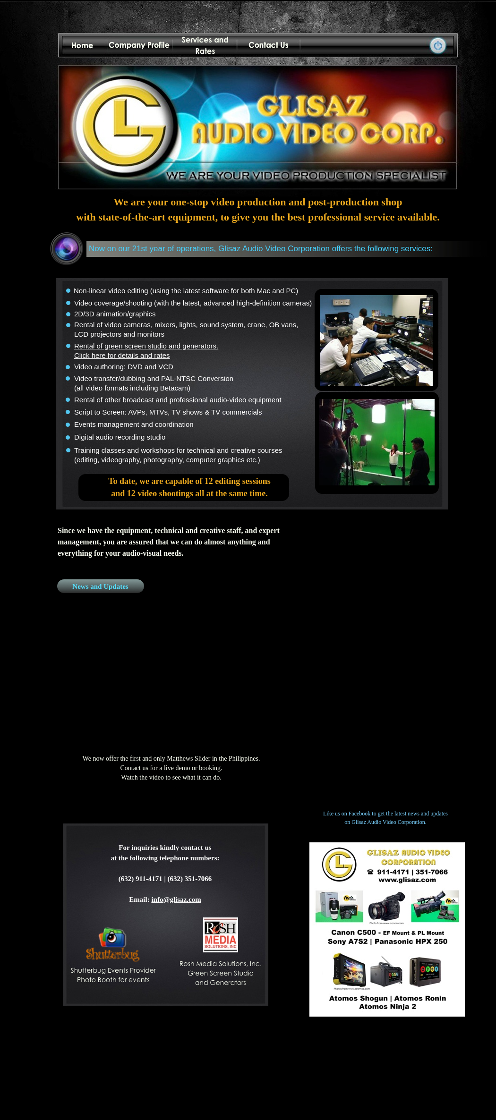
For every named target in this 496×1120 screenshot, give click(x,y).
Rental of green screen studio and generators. (146, 346)
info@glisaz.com (176, 899)
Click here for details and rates (122, 355)
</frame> (385, 663)
